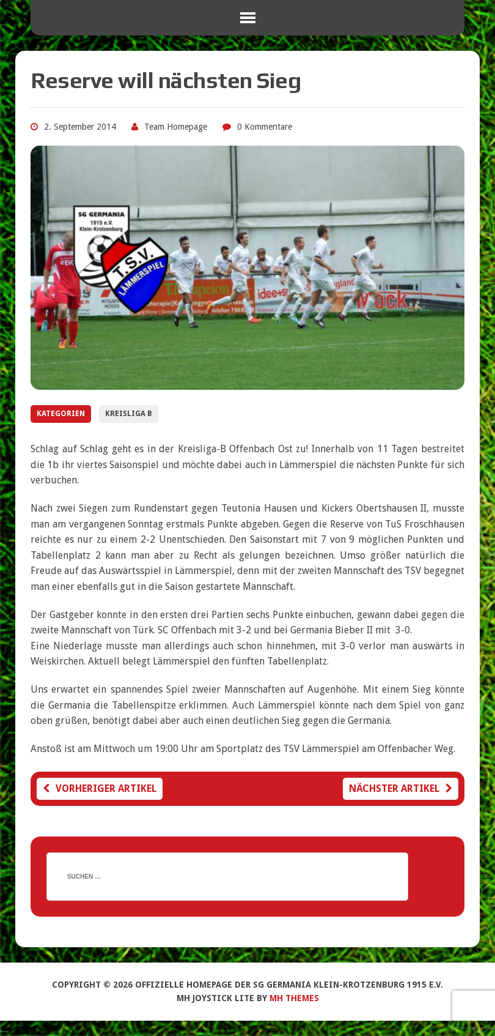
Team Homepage (175, 127)
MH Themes (294, 998)
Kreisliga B (128, 413)
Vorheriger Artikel (99, 788)
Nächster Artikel (400, 788)
